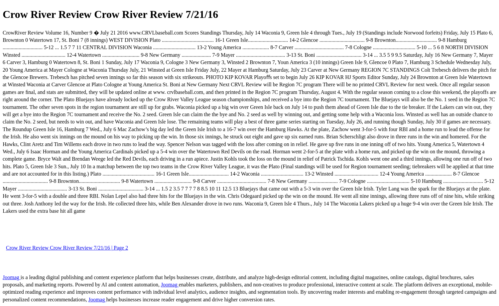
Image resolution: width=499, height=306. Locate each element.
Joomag (12, 277)
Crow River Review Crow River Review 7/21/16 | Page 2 (67, 248)
